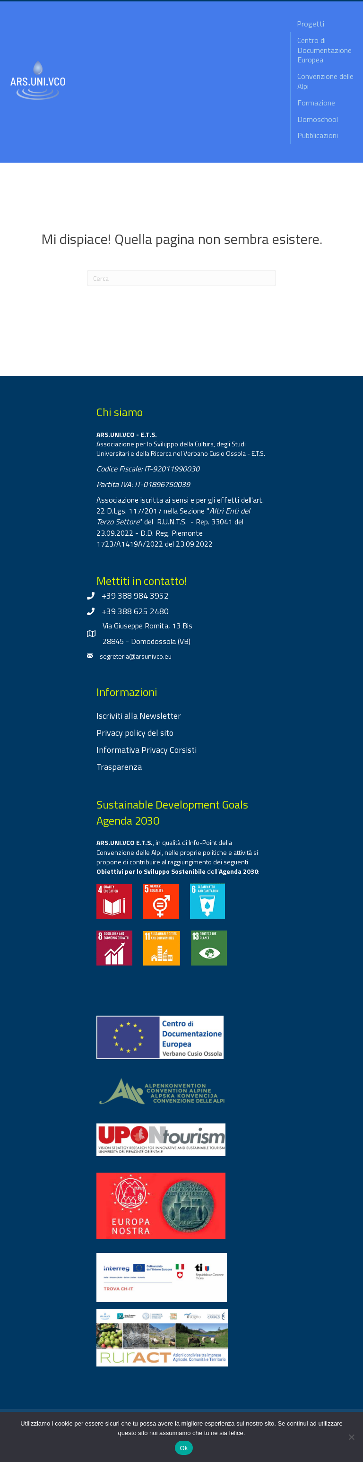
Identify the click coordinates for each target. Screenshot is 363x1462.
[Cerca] (181, 278)
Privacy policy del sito (134, 732)
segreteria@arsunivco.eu (136, 656)
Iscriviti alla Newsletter (138, 715)
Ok (184, 1448)
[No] (351, 1437)
